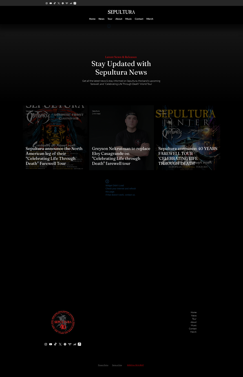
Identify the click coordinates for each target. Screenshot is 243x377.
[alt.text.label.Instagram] (46, 3)
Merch (193, 331)
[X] (58, 3)
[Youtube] (50, 3)
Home (194, 312)
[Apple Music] (75, 3)
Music (194, 325)
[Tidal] (67, 3)
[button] (119, 19)
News (194, 315)
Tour (194, 318)
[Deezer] (71, 3)
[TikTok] (54, 3)
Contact (193, 328)
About (194, 322)
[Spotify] (63, 3)
